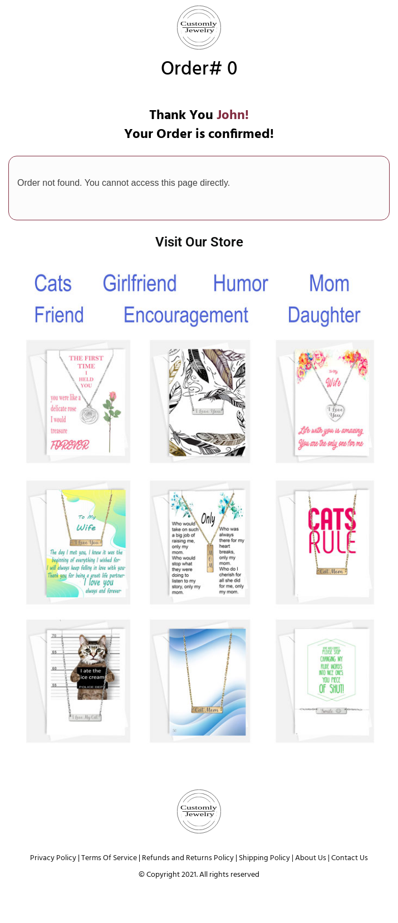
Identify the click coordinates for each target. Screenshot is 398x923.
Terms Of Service (109, 858)
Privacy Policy (53, 858)
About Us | (313, 858)
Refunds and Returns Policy (188, 858)
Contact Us (349, 858)
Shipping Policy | (266, 858)
